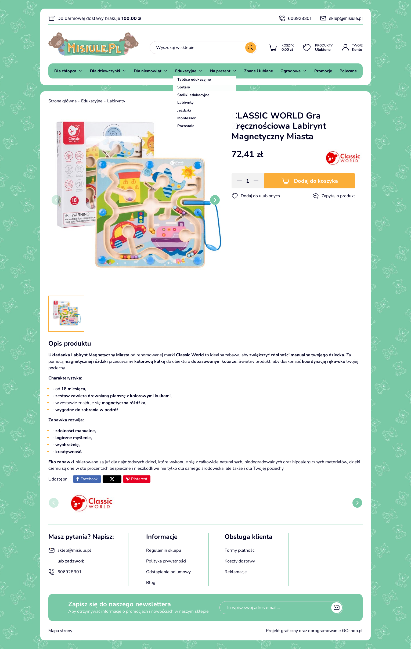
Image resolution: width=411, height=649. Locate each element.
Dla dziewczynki (105, 71)
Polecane (348, 71)
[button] (238, 180)
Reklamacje (236, 572)
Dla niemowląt (147, 71)
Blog (150, 583)
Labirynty (116, 101)
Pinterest (139, 479)
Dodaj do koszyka (316, 181)
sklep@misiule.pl (341, 18)
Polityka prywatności (166, 561)
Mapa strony (60, 631)
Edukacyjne (185, 71)
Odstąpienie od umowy (168, 572)
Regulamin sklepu (163, 550)
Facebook (89, 479)
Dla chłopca (65, 71)
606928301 (295, 18)
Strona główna (62, 101)
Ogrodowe (290, 71)
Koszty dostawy (240, 561)
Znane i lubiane (258, 71)
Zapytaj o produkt (333, 196)
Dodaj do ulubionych (256, 196)
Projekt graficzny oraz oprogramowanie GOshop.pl (314, 631)
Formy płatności (240, 550)
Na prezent (220, 71)
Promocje (323, 71)
